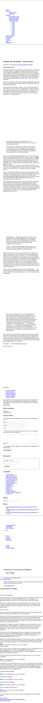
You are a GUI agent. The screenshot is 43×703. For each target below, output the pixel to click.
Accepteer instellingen (5, 701)
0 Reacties (14, 64)
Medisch (8, 488)
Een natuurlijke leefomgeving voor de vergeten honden (19, 508)
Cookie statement (10, 549)
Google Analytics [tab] (4, 648)
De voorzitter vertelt (11, 481)
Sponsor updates (10, 492)
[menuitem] (23, 10)
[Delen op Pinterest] (10, 394)
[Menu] (9, 42)
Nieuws (8, 490)
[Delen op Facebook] (11, 390)
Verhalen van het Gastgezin (12, 494)
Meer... (13, 587)
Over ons (8, 539)
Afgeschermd (9, 476)
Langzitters (9, 487)
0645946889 (9, 528)
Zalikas (31, 64)
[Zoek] (7, 41)
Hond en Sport (9, 483)
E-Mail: (6, 462)
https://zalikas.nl (10, 529)
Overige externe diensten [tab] (6, 662)
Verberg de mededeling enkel (18, 701)
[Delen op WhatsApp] (11, 393)
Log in (7, 547)
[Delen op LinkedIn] (10, 396)
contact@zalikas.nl (10, 527)
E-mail (5, 425)
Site (4, 428)
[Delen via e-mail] (10, 397)
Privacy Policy (3, 699)
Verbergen (9, 587)
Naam (5, 422)
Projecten (8, 491)
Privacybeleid (6, 449)
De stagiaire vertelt (10, 480)
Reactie (5, 445)
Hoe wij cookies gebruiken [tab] (6, 597)
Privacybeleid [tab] (3, 693)
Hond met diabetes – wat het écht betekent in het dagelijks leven (21, 511)
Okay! (5, 587)
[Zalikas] (14, 7)
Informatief (9, 486)
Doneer (8, 548)
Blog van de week (10, 479)
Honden (8, 540)
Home (7, 537)
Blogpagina (9, 541)
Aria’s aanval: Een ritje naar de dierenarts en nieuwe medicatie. (21, 514)
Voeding (8, 495)
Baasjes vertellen (22, 64)
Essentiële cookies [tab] (4, 611)
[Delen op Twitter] (10, 391)
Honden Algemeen (10, 484)
